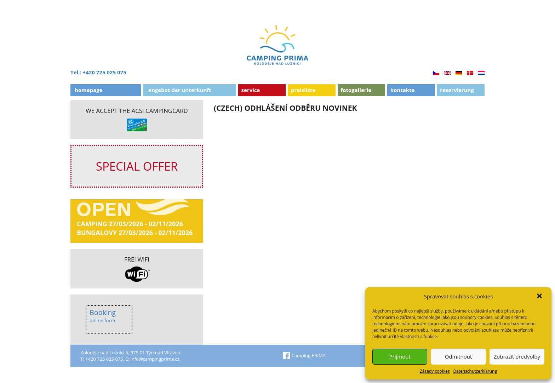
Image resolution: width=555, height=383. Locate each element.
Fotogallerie (356, 89)
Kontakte (402, 89)
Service (250, 89)
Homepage (89, 89)
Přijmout (400, 356)
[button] (540, 296)
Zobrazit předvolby (517, 356)
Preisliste (303, 89)
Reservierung (457, 89)
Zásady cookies (435, 371)
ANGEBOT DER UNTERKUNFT (179, 89)
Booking (103, 316)
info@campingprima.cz (154, 359)
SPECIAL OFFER (137, 166)
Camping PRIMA (304, 355)
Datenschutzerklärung (475, 371)
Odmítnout (458, 356)
